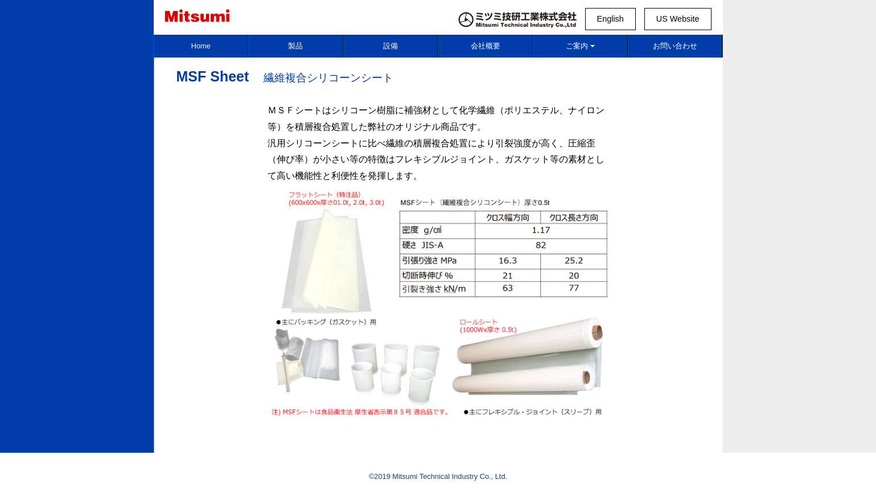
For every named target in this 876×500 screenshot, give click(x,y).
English (610, 18)
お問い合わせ (675, 46)
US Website (678, 18)
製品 (295, 46)
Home (201, 46)
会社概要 (485, 46)
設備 (390, 46)
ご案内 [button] (580, 46)
